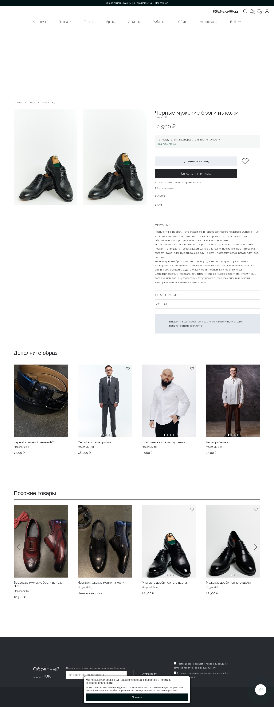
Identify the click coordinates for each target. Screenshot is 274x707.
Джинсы (134, 22)
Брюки (110, 22)
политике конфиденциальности (200, 667)
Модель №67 (48, 102)
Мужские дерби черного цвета (164, 582)
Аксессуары (208, 22)
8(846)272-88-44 (225, 11)
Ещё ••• (235, 22)
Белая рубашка (217, 442)
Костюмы (39, 22)
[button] (255, 409)
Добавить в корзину (195, 161)
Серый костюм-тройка (94, 442)
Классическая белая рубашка (163, 442)
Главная (18, 102)
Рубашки (159, 22)
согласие (188, 673)
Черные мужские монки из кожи (101, 582)
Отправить (150, 674)
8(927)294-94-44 (167, 143)
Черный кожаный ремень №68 (35, 442)
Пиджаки (65, 22)
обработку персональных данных (213, 663)
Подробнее (161, 3)
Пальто (89, 22)
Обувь (182, 22)
